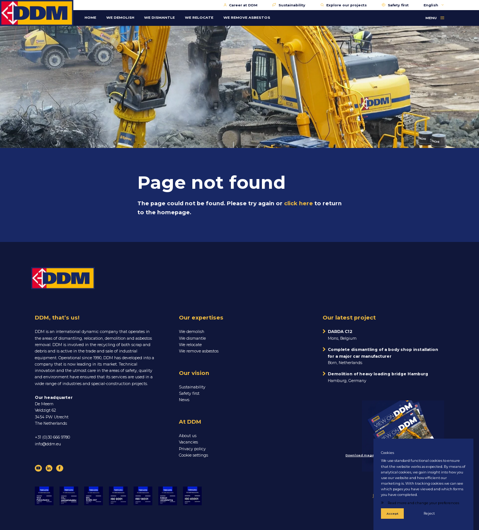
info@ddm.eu (48, 444)
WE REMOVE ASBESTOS (246, 17)
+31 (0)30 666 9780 (52, 437)
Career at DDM (240, 5)
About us (187, 435)
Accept (393, 513)
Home (90, 17)
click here (298, 203)
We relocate (190, 344)
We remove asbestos (199, 351)
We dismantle (192, 338)
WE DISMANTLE (159, 17)
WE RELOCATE (199, 17)
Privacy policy (192, 448)
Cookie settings (193, 455)
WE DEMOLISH (120, 17)
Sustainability (288, 5)
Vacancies (188, 442)
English (434, 5)
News (184, 399)
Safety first (395, 5)
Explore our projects (343, 5)
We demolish (191, 331)
